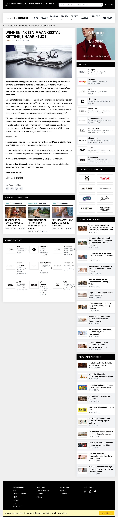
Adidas (15, 490)
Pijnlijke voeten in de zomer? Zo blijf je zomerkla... (62, 223)
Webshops (107, 18)
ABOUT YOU (17, 507)
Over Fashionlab (43, 490)
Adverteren (64, 494)
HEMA (15, 503)
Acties (84, 18)
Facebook (28, 150)
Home (35, 18)
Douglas (16, 500)
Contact (63, 490)
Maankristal (11, 100)
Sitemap (40, 494)
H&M (15, 497)
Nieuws (44, 18)
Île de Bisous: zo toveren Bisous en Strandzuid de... (14, 223)
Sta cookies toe (106, 513)
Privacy (39, 497)
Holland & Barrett (19, 494)
